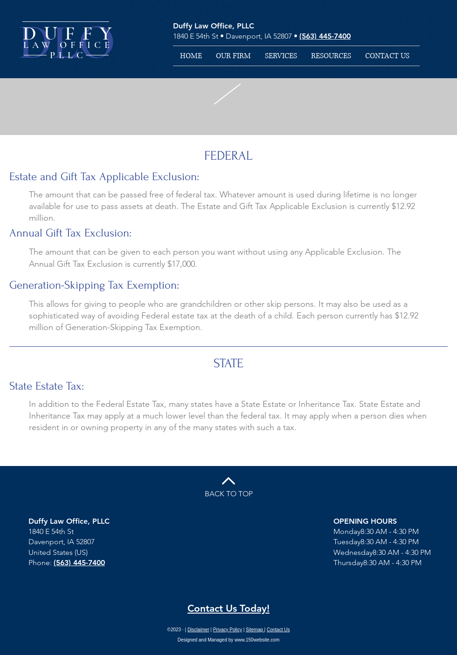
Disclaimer (198, 629)
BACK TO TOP (229, 493)
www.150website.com (257, 639)
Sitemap (255, 629)
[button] (281, 56)
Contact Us (278, 629)
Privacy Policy (227, 629)
